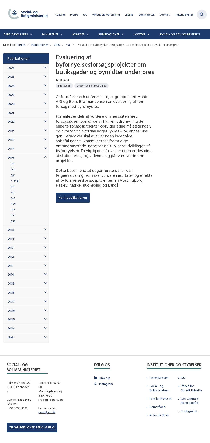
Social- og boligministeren (179, 34)
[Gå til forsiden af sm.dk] (26, 15)
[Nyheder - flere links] (87, 34)
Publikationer (109, 34)
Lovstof (139, 34)
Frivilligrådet (189, 411)
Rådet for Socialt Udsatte (191, 388)
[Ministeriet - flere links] (61, 34)
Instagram (106, 384)
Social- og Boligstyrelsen (159, 388)
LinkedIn (104, 378)
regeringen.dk (146, 14)
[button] (44, 67)
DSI (183, 378)
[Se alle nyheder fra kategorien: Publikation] (64, 85)
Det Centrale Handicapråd (189, 401)
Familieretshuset (160, 399)
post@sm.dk (46, 412)
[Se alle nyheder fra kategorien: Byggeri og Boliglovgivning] (91, 85)
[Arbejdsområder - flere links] (30, 34)
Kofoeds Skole (159, 415)
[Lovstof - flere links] (148, 34)
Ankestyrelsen (159, 378)
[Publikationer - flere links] (122, 34)
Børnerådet (157, 407)
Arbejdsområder (15, 34)
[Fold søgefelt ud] (202, 14)
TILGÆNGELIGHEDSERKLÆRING (32, 427)
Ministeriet (50, 34)
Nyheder (78, 34)
